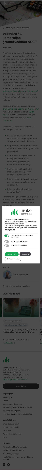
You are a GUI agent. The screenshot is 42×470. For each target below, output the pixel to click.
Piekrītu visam (11, 254)
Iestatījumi (25, 254)
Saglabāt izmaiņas (13, 259)
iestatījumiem (10, 230)
